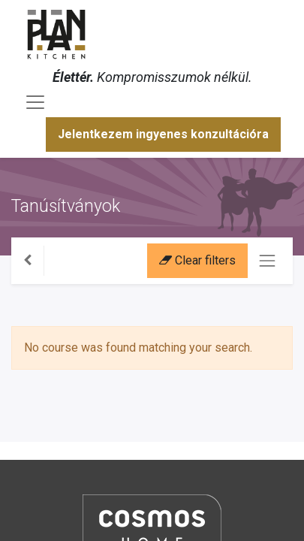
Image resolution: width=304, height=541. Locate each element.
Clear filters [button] (197, 260)
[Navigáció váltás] (267, 260)
